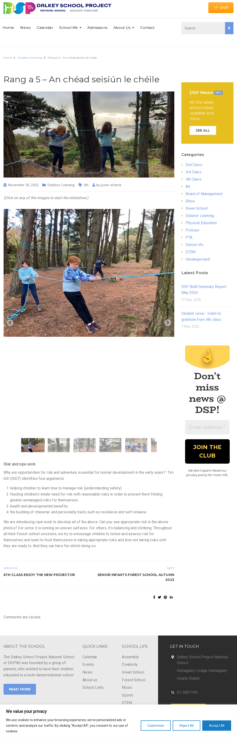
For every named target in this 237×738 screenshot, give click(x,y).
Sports (127, 695)
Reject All (186, 725)
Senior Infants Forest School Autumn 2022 (135, 577)
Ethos (190, 201)
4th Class (193, 179)
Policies (192, 230)
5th (86, 185)
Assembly (130, 657)
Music (127, 687)
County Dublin (188, 678)
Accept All (216, 725)
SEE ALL (203, 130)
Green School (197, 208)
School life (68, 27)
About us (89, 680)
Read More (20, 689)
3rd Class (194, 172)
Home (8, 27)
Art (188, 186)
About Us (122, 27)
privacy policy (196, 475)
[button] (33, 445)
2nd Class (194, 165)
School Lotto (93, 687)
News (25, 27)
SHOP (221, 8)
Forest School (133, 680)
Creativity (130, 664)
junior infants (111, 185)
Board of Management (204, 194)
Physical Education (201, 223)
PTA (189, 237)
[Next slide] (167, 322)
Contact (147, 27)
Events (88, 664)
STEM (190, 252)
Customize (156, 725)
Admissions (97, 27)
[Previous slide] (10, 322)
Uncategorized (198, 259)
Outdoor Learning (61, 185)
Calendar (45, 27)
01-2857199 (187, 692)
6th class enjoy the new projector (39, 575)
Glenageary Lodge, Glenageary (202, 670)
